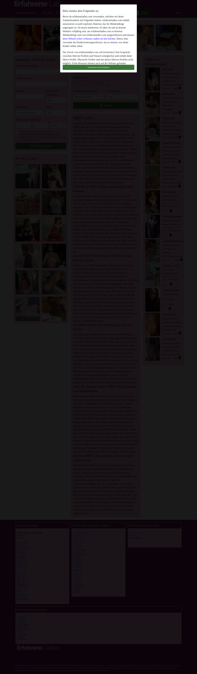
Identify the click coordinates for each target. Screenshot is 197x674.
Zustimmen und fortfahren (98, 67)
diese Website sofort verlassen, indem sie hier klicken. (89, 38)
